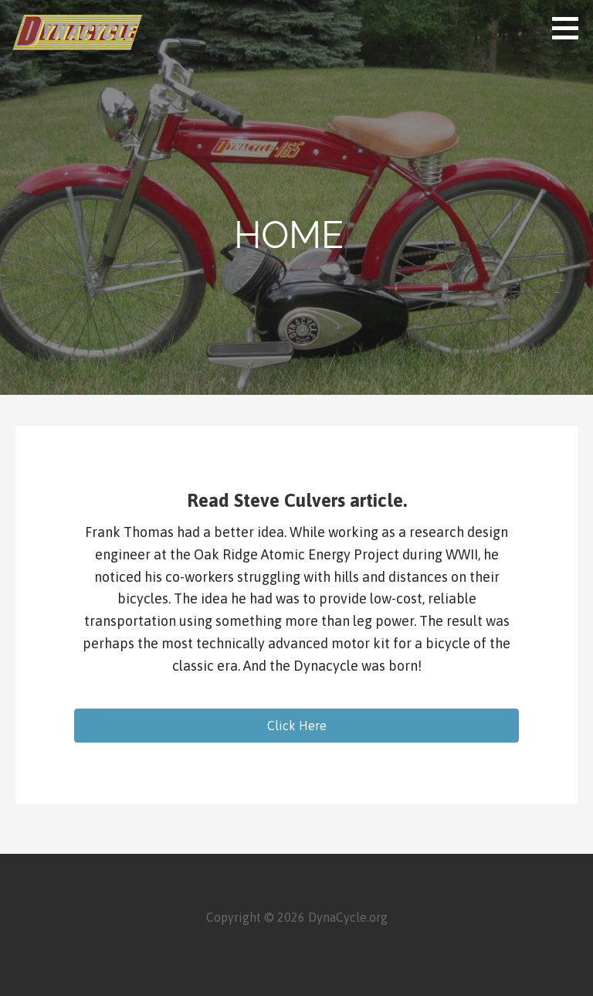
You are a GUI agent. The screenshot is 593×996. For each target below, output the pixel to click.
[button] (296, 726)
